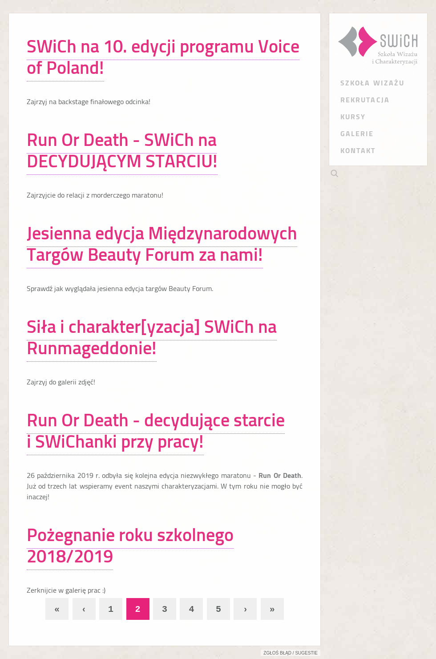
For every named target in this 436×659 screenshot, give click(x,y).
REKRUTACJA (365, 99)
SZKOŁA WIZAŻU (372, 82)
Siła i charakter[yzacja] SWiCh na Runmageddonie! (152, 337)
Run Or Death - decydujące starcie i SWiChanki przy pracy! (156, 430)
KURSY (353, 116)
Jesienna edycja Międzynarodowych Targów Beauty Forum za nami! (162, 243)
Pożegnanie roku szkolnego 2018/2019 (130, 545)
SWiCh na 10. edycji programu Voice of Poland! (163, 56)
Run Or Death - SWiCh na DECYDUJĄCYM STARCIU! (122, 150)
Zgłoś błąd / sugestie (290, 653)
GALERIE (357, 133)
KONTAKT (358, 150)
